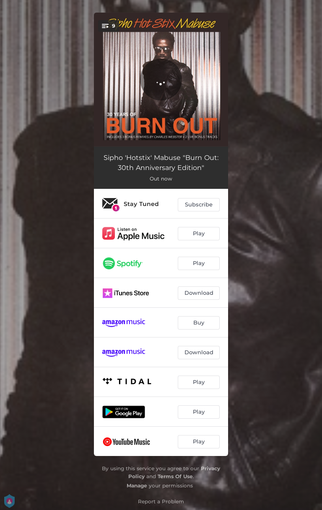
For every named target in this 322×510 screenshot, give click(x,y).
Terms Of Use (175, 476)
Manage (137, 485)
